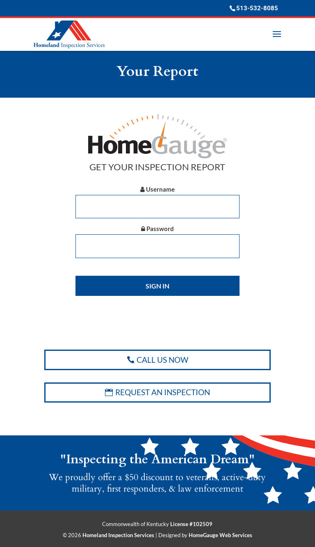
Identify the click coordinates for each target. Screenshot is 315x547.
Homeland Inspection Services (118, 535)
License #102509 (191, 524)
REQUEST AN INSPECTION (162, 392)
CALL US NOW (162, 359)
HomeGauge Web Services (220, 535)
